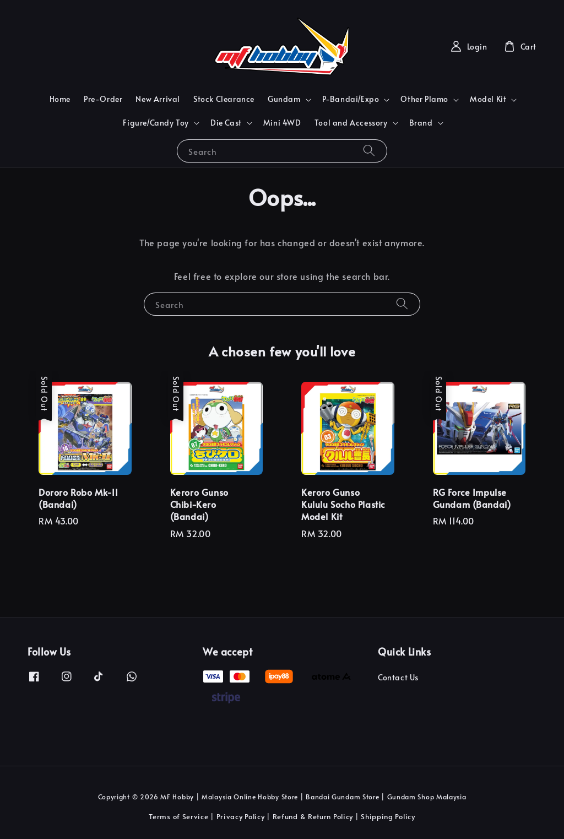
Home (60, 99)
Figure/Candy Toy (156, 123)
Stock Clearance (223, 99)
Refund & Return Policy (313, 816)
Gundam (284, 99)
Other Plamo (424, 99)
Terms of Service (178, 816)
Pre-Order (103, 99)
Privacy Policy (240, 816)
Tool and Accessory (351, 123)
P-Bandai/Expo (350, 99)
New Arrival (157, 99)
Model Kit (488, 99)
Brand (421, 123)
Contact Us (398, 678)
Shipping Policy (388, 816)
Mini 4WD (282, 122)
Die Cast (226, 123)
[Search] (369, 150)
